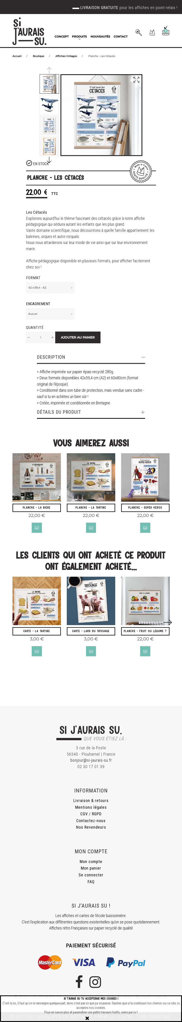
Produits (79, 36)
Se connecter (91, 875)
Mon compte (91, 861)
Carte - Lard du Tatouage (91, 631)
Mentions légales (91, 807)
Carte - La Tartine (36, 631)
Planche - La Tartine (91, 507)
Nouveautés (100, 36)
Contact (120, 36)
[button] (152, 33)
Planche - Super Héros (145, 507)
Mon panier (91, 868)
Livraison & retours (91, 800)
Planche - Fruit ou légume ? (145, 631)
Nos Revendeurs (91, 827)
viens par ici (128, 1012)
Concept (62, 36)
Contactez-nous (91, 820)
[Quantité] (40, 337)
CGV (84, 814)
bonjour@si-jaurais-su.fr (91, 760)
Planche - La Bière (36, 507)
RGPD (97, 814)
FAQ (91, 881)
